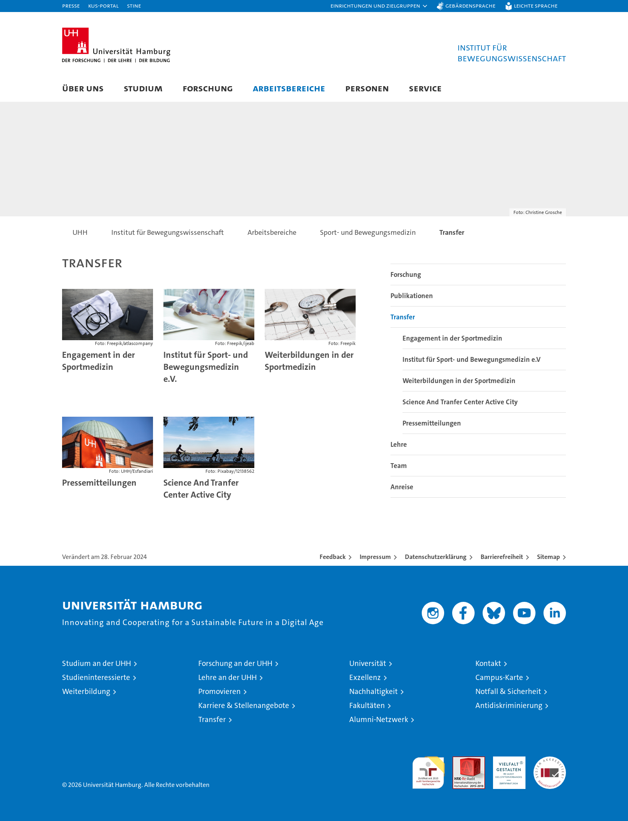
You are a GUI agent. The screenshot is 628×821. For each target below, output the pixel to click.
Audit (460, 760)
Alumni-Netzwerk (378, 719)
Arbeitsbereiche (289, 88)
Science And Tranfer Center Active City (201, 488)
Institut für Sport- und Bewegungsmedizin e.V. (205, 367)
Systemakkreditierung (549, 760)
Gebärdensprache (470, 5)
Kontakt (488, 663)
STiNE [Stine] (134, 5)
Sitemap (548, 557)
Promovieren (219, 691)
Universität (367, 663)
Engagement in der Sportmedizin (98, 361)
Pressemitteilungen (99, 482)
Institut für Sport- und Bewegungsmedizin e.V (472, 359)
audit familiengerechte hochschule (428, 769)
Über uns (83, 88)
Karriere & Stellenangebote (243, 705)
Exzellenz (365, 677)
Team (398, 465)
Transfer (402, 317)
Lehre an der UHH (227, 677)
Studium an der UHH (96, 663)
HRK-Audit (507, 760)
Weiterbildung (86, 691)
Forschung (208, 88)
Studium (143, 88)
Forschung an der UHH (235, 663)
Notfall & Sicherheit (508, 691)
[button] (379, 6)
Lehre (398, 444)
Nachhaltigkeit (373, 691)
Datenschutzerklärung (436, 557)
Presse (71, 5)
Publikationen (411, 295)
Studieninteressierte (96, 677)
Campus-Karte (499, 677)
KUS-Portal (103, 5)
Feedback (333, 557)
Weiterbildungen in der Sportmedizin (309, 361)
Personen (367, 88)
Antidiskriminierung (508, 705)
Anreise (401, 486)
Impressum (375, 557)
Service (425, 88)
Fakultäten (367, 705)
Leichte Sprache (536, 5)
